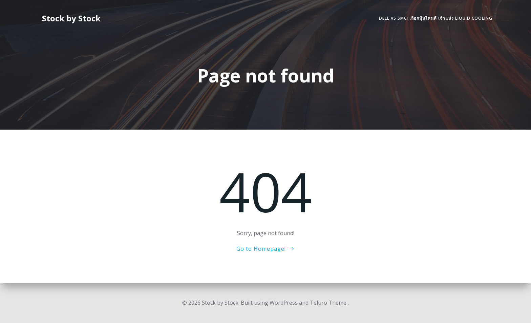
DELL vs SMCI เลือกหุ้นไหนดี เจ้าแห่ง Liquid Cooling (435, 18)
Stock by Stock (71, 18)
